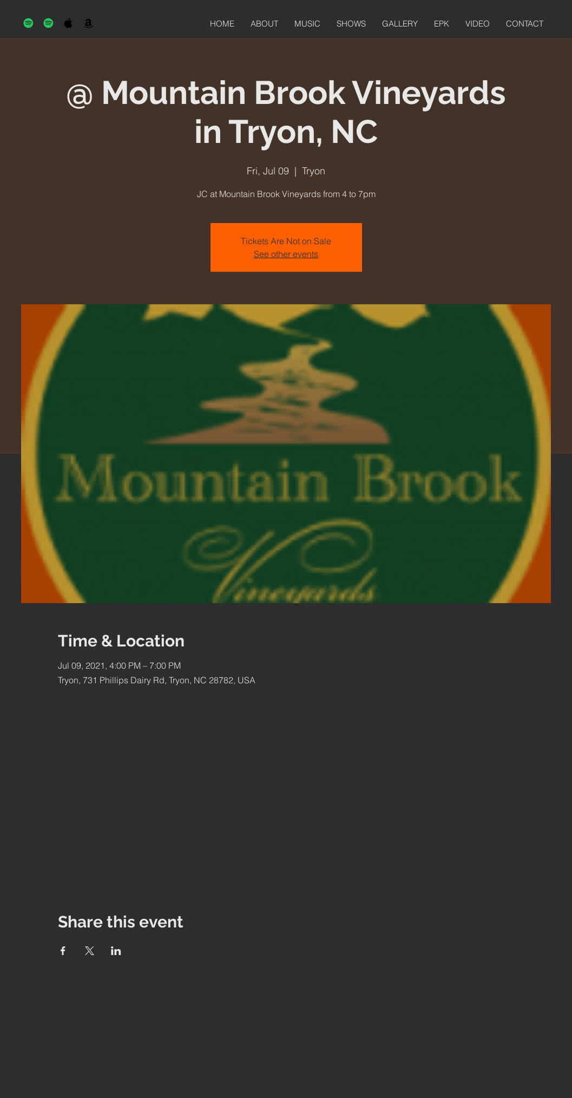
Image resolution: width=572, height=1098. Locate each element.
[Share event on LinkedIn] (116, 950)
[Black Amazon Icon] (88, 23)
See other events (286, 254)
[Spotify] (28, 23)
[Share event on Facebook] (63, 950)
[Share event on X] (89, 950)
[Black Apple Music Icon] (68, 23)
